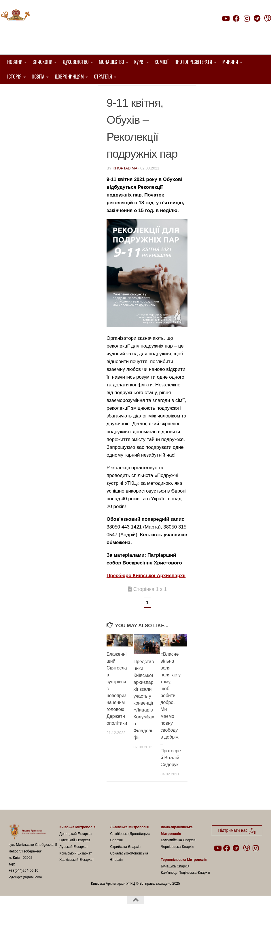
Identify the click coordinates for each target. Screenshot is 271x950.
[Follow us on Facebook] (236, 18)
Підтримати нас (231, 29)
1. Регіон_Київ (123, 92)
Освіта (38, 76)
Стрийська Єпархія (125, 876)
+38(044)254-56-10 (23, 900)
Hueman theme (77, 938)
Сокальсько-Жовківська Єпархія (129, 885)
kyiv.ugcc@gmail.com (25, 906)
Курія (139, 61)
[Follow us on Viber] (267, 18)
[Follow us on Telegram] (257, 18)
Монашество (111, 61)
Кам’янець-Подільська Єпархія (185, 902)
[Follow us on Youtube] (225, 18)
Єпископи (42, 61)
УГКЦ (112, 106)
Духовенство (75, 61)
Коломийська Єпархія (178, 869)
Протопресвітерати (193, 61)
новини (116, 99)
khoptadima (125, 197)
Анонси (152, 92)
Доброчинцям (69, 76)
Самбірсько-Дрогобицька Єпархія (130, 866)
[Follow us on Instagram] (246, 18)
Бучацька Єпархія (175, 895)
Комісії (162, 61)
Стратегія (103, 76)
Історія (14, 76)
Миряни (230, 61)
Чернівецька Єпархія (177, 876)
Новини (14, 61)
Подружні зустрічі (151, 99)
